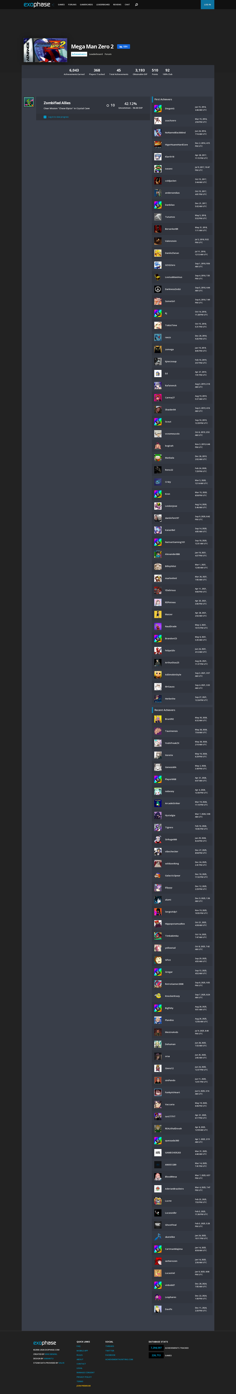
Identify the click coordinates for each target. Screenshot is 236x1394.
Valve (61, 1362)
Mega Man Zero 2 (92, 46)
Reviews (117, 4)
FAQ (78, 1346)
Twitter (109, 1350)
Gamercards (86, 4)
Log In (207, 4)
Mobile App (82, 1350)
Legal (79, 1368)
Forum (108, 54)
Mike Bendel (51, 1354)
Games (61, 4)
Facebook (110, 1355)
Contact (81, 1363)
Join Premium (84, 1385)
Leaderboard (103, 4)
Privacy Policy (84, 1377)
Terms (80, 1381)
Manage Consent (86, 1372)
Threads (109, 1346)
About (80, 1359)
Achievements (79, 54)
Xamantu (49, 1358)
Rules (80, 1355)
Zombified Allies (57, 102)
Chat (127, 4)
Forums (72, 4)
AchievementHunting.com (119, 1359)
